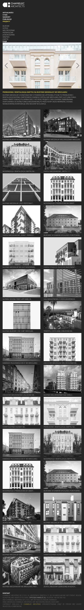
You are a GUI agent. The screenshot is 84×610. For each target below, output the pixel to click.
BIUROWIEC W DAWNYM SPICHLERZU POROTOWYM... (62, 235)
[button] (8, 65)
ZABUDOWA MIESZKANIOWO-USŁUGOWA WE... (19, 395)
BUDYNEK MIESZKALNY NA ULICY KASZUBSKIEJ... (19, 267)
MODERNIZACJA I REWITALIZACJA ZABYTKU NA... (19, 171)
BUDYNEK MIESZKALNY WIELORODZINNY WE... (60, 523)
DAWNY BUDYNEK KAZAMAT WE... (14, 427)
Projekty (6, 21)
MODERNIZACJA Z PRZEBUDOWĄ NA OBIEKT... (59, 203)
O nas (5, 15)
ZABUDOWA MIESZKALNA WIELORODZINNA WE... (61, 363)
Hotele (5, 28)
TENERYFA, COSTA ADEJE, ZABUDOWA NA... (58, 331)
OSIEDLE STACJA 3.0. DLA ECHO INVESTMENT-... (60, 267)
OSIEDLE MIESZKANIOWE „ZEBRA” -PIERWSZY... (19, 235)
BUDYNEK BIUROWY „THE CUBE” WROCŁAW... (18, 331)
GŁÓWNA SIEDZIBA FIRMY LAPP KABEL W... (17, 299)
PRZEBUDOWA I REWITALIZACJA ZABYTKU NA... (60, 427)
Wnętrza (6, 37)
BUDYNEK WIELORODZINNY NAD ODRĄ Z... (58, 395)
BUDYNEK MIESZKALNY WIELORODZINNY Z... (18, 555)
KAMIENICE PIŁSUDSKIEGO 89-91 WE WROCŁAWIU (20, 363)
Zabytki (5, 39)
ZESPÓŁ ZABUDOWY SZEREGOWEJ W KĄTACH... (60, 587)
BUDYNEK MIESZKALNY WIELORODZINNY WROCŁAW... (62, 139)
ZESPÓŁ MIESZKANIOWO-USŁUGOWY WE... (17, 523)
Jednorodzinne (9, 35)
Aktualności (8, 13)
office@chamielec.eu (37, 597)
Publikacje (7, 19)
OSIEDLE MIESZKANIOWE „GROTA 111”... (57, 171)
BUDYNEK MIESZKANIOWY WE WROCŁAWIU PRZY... (20, 587)
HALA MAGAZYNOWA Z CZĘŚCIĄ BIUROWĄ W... (60, 299)
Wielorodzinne (9, 30)
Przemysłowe (8, 33)
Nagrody (6, 17)
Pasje (5, 41)
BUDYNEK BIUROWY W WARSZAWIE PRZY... (17, 139)
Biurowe (6, 26)
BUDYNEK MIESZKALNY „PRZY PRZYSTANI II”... (18, 203)
